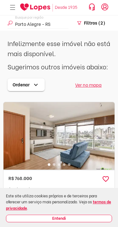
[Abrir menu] (12, 7)
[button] (106, 179)
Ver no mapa (88, 84)
